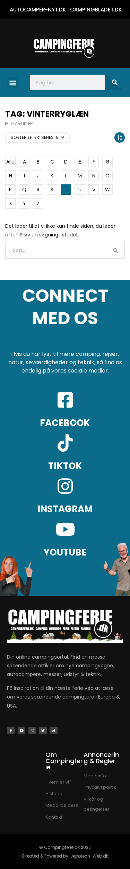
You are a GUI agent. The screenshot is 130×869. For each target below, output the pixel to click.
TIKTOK (65, 466)
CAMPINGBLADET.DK (96, 9)
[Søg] (114, 82)
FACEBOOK (65, 423)
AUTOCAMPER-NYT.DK (38, 9)
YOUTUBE (65, 552)
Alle (10, 161)
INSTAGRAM (65, 509)
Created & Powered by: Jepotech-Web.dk (65, 856)
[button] (12, 82)
